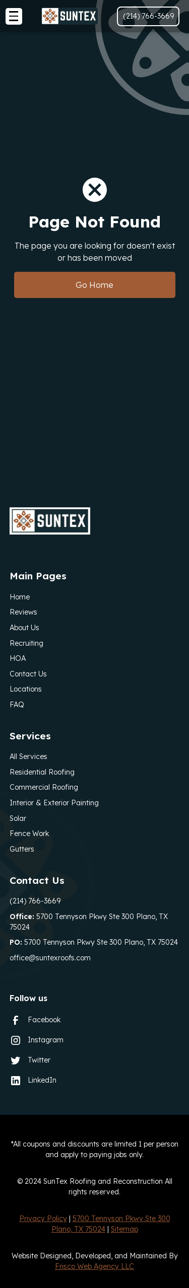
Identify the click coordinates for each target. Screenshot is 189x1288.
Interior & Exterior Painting (54, 802)
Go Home (94, 285)
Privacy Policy (43, 1218)
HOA (18, 658)
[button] (14, 16)
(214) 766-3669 (35, 900)
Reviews (23, 612)
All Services (28, 756)
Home (20, 596)
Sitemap (124, 1229)
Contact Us (28, 673)
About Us (24, 627)
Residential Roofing (42, 772)
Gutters (22, 849)
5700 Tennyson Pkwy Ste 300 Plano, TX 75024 (89, 922)
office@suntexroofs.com (50, 957)
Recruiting (26, 643)
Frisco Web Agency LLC (94, 1266)
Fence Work (29, 833)
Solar (18, 818)
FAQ (17, 704)
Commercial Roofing (44, 787)
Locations (26, 689)
